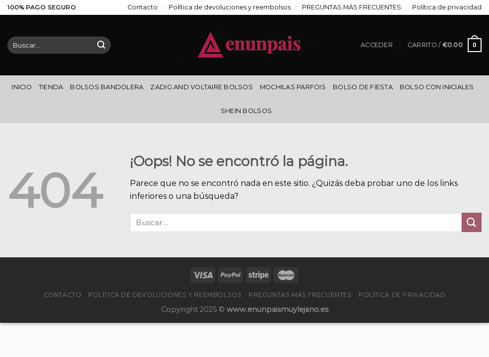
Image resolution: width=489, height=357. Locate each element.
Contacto (142, 7)
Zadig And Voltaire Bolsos (201, 87)
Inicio (21, 87)
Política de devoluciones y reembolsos (230, 7)
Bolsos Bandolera (106, 87)
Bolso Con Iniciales (437, 87)
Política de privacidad (447, 7)
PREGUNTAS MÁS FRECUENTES (351, 7)
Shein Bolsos (246, 111)
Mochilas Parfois (293, 87)
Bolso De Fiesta (363, 87)
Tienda (51, 87)
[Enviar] (101, 45)
